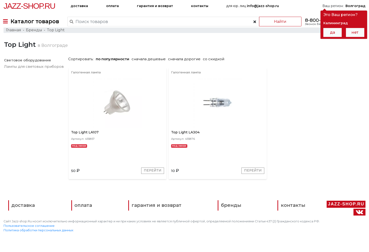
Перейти (127, 184)
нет (355, 32)
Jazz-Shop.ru (29, 5)
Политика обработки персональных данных (38, 245)
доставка (79, 6)
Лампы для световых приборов (33, 76)
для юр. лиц (252, 6)
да (332, 32)
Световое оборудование (27, 70)
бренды (207, 221)
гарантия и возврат (155, 6)
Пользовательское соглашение (29, 240)
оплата (112, 6)
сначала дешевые (150, 68)
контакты (199, 6)
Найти (277, 21)
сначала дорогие (186, 68)
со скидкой (215, 68)
